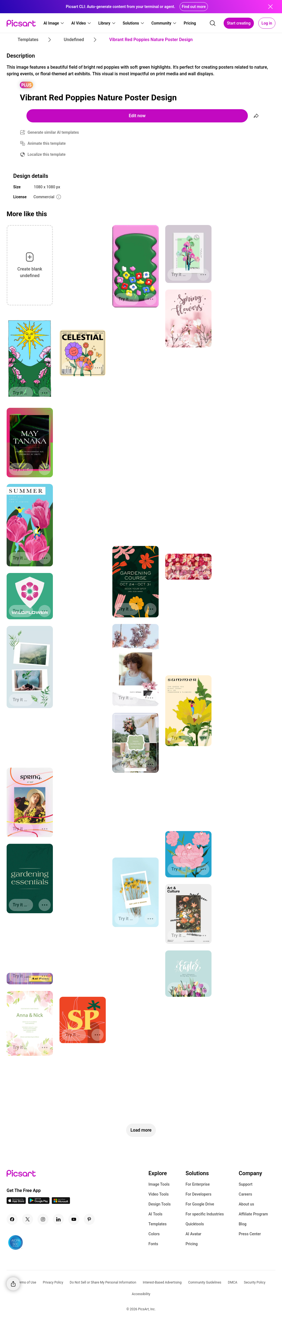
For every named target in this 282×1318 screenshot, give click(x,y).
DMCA (232, 1282)
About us (246, 1204)
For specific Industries (205, 1214)
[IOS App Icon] (16, 1202)
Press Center (250, 1234)
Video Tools (158, 1194)
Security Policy (254, 1282)
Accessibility (141, 1294)
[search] (212, 23)
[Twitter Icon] (27, 1219)
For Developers (199, 1194)
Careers (245, 1194)
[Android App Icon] (39, 1202)
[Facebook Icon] (12, 1219)
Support (246, 1184)
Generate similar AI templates (53, 132)
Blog (242, 1224)
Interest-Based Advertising (162, 1282)
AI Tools (155, 1214)
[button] (54, 23)
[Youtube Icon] (73, 1219)
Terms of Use (26, 1282)
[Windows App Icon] (61, 1202)
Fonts (153, 1244)
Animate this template (47, 143)
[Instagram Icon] (42, 1219)
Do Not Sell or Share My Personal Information (103, 1282)
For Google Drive (200, 1204)
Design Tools (159, 1204)
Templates (157, 1224)
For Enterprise (198, 1184)
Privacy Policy (53, 1282)
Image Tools (159, 1184)
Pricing (192, 1244)
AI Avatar (193, 1234)
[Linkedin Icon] (58, 1219)
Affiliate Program (253, 1214)
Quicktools (195, 1224)
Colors (154, 1234)
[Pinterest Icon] (89, 1219)
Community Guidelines (204, 1282)
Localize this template (47, 154)
